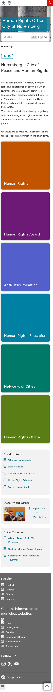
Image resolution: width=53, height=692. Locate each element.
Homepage (7, 46)
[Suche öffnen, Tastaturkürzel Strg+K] (16, 37)
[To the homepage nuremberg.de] (50, 3)
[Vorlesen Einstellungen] (9, 56)
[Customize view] (3, 3)
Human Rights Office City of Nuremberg (23, 23)
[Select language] (9, 3)
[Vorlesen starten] (5, 56)
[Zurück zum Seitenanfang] (47, 686)
